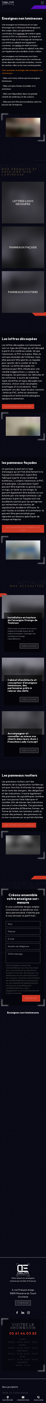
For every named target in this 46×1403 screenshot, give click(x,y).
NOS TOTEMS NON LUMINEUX (19, 825)
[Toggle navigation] (42, 3)
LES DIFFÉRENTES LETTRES (18, 406)
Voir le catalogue (15, 1393)
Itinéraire (23, 1303)
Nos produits (10, 1386)
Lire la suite (29, 646)
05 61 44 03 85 (23, 1333)
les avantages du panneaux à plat (23, 528)
